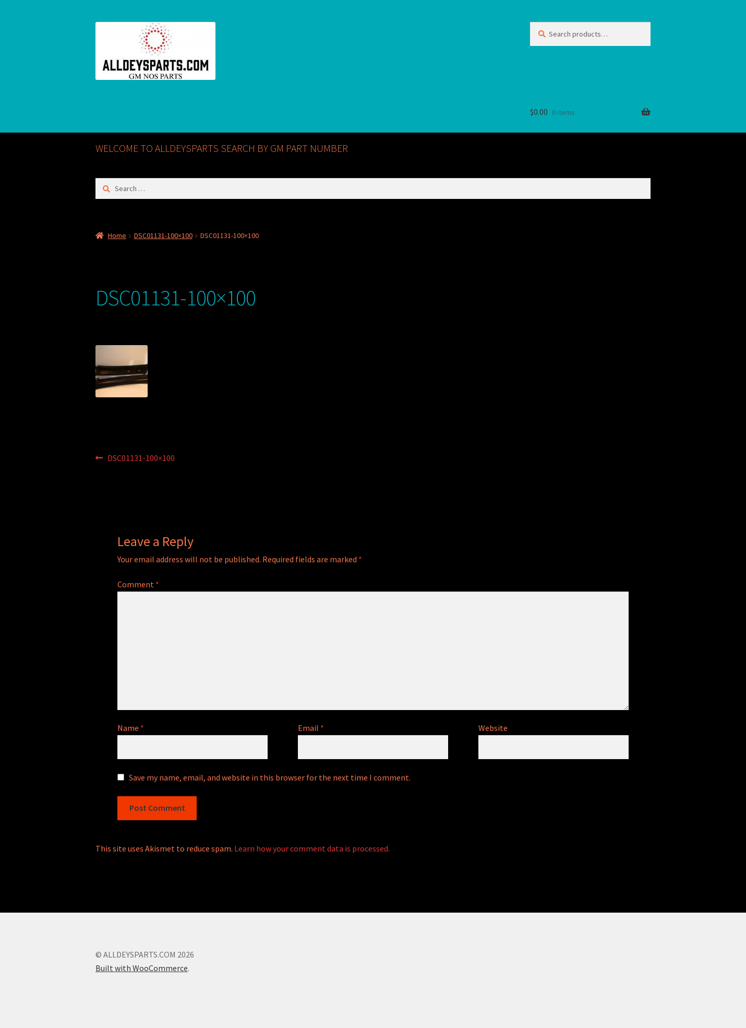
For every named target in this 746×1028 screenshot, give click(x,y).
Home (117, 235)
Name (130, 728)
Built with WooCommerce (141, 968)
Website (493, 728)
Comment (138, 584)
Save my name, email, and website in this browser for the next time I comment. (270, 777)
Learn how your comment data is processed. (312, 848)
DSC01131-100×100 (163, 235)
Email (311, 728)
